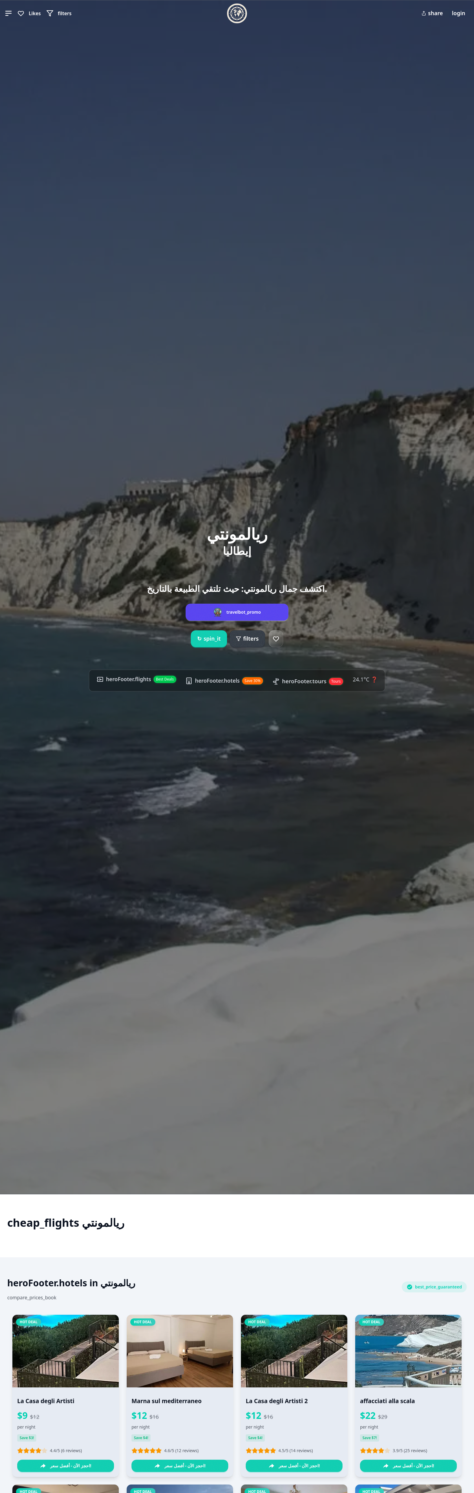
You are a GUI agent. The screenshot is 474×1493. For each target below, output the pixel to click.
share (432, 13)
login (458, 13)
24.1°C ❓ (368, 679)
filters (247, 638)
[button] (8, 13)
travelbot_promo (243, 612)
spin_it (209, 639)
